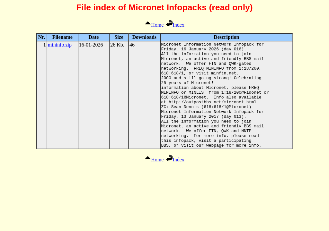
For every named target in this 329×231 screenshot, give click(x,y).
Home (154, 25)
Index (175, 25)
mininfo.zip (60, 44)
